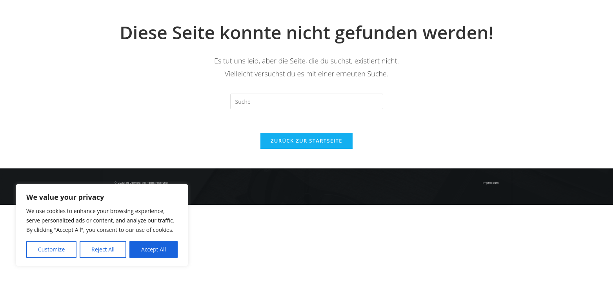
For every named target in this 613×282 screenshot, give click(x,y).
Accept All (153, 249)
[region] (102, 225)
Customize (51, 249)
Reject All (103, 249)
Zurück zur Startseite (306, 140)
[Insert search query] (306, 101)
